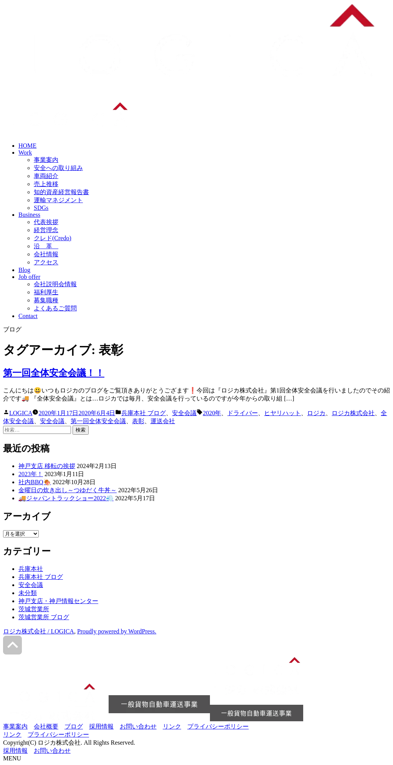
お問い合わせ (138, 726)
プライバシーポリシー (218, 726)
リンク (172, 726)
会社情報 (46, 254)
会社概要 (46, 726)
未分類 (27, 593)
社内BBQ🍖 (34, 482)
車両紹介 (46, 176)
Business (29, 214)
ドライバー (242, 413)
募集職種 (46, 300)
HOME (27, 145)
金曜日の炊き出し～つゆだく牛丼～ (67, 490)
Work (25, 152)
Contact (28, 316)
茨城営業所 (33, 609)
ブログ (73, 726)
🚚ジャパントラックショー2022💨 (66, 498)
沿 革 (46, 246)
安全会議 (184, 413)
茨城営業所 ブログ (43, 617)
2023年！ (30, 474)
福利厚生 (46, 292)
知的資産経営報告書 (61, 192)
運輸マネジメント (58, 200)
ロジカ (316, 413)
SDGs (41, 207)
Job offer (29, 277)
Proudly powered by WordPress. (116, 631)
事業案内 (46, 160)
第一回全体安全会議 (98, 421)
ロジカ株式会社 (353, 413)
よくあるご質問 (55, 308)
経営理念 (46, 230)
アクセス (46, 262)
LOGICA (20, 413)
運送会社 (162, 421)
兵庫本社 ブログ (143, 413)
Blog (24, 270)
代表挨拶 (46, 222)
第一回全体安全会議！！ (53, 373)
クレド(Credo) (52, 238)
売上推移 (46, 184)
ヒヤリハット (282, 413)
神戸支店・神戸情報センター (58, 601)
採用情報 (101, 726)
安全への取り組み (58, 168)
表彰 (138, 421)
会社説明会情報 (55, 284)
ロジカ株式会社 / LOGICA (38, 631)
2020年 (212, 413)
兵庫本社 (30, 569)
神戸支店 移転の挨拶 (46, 466)
